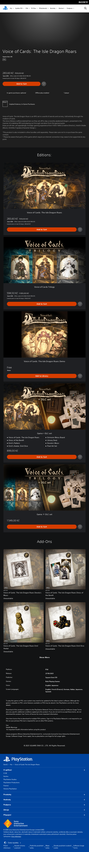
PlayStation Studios (10, 779)
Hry (11, 8)
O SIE (5, 773)
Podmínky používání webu (36, 847)
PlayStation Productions (11, 782)
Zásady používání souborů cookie (62, 847)
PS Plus (33, 8)
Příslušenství (43, 8)
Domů (5, 764)
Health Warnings (11, 727)
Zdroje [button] (44, 810)
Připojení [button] (44, 815)
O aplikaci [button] (44, 770)
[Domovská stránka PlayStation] (5, 8)
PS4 (27, 8)
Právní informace (6, 847)
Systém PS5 (19, 8)
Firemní (6, 786)
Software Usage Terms (78, 847)
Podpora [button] (44, 805)
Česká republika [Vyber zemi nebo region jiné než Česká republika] (12, 843)
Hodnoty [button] (44, 799)
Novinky (52, 8)
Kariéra (5, 776)
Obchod (61, 8)
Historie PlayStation (10, 789)
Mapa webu (47, 847)
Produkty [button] (44, 794)
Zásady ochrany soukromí (19, 847)
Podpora (69, 8)
